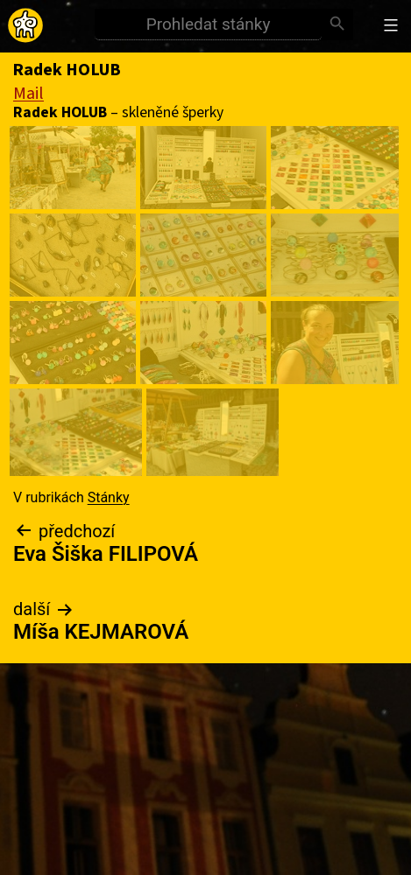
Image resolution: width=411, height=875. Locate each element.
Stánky (109, 497)
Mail (28, 93)
